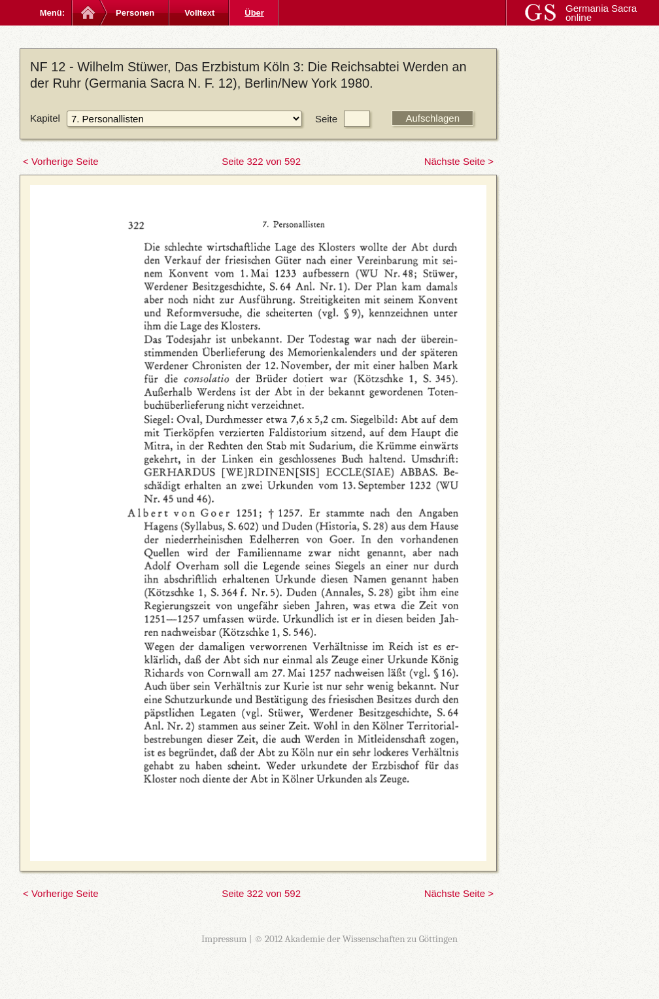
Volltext (199, 13)
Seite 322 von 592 (261, 161)
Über (254, 13)
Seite (326, 118)
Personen (135, 13)
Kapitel (45, 118)
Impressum (224, 939)
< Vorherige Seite (61, 161)
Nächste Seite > (459, 161)
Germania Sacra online (601, 13)
